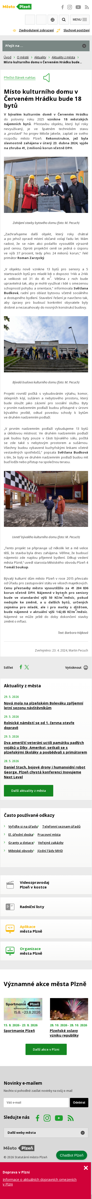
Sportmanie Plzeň (19, 1031)
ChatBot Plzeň (71, 1155)
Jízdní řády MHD (50, 850)
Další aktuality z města (28, 790)
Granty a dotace (21, 842)
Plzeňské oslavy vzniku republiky (64, 1033)
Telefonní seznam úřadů (61, 826)
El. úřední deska (20, 834)
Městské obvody (20, 850)
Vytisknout (73, 667)
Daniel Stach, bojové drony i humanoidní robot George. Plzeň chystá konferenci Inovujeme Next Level (44, 772)
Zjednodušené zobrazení (36, 30)
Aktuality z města (63, 57)
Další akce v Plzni (46, 1049)
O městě (23, 57)
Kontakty (41, 20)
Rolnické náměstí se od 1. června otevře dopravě (39, 725)
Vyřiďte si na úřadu (23, 826)
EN (52, 19)
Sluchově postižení (77, 30)
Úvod (7, 57)
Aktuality (40, 57)
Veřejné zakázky (51, 842)
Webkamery (30, 20)
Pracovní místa (49, 834)
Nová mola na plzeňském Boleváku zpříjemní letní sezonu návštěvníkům (43, 705)
